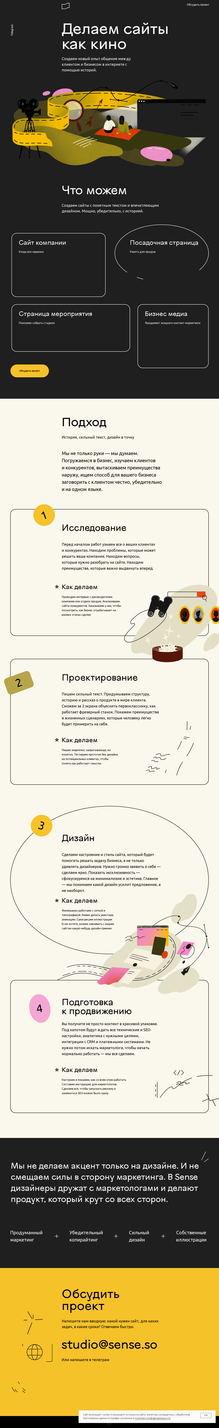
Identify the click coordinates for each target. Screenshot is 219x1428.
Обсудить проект (198, 4)
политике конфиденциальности (152, 1418)
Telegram (12, 30)
